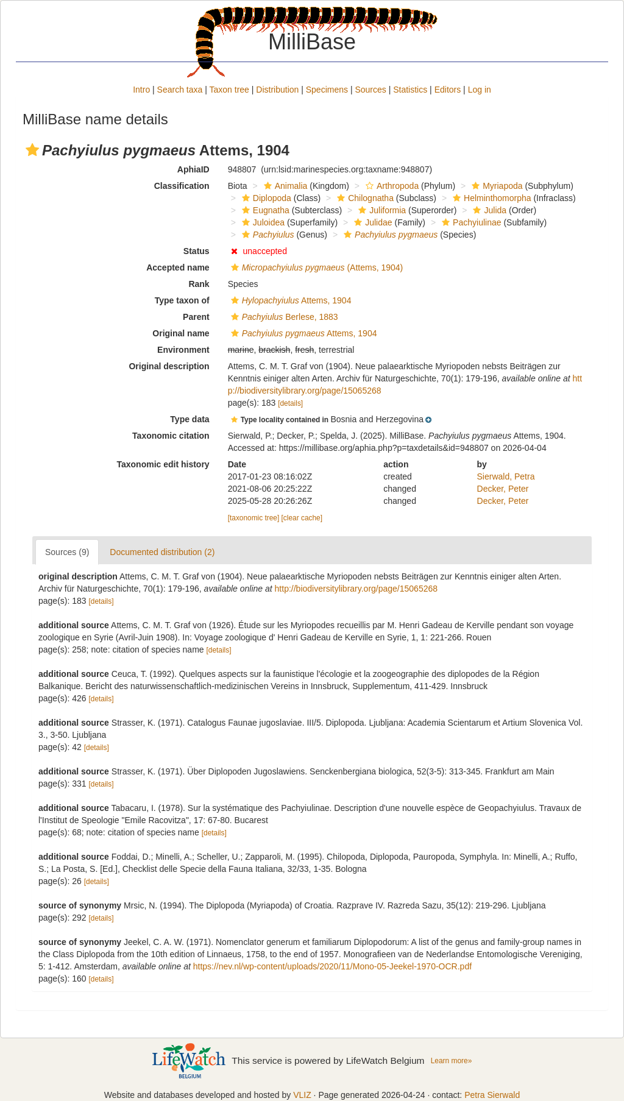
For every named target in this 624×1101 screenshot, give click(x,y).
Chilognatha (364, 198)
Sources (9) (67, 552)
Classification (182, 186)
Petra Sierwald (492, 1095)
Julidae (371, 222)
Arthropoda (391, 186)
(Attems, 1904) (315, 267)
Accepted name (177, 267)
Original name (180, 333)
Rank (198, 284)
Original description (169, 366)
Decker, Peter (503, 489)
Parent (196, 317)
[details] (290, 403)
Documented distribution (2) (162, 552)
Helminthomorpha (490, 198)
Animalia (284, 186)
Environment (183, 350)
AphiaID (193, 169)
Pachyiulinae (470, 222)
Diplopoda (265, 198)
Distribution (277, 89)
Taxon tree (229, 89)
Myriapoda (495, 186)
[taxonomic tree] (254, 518)
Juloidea (262, 222)
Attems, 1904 (290, 300)
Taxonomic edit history (162, 464)
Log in (479, 89)
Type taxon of (182, 300)
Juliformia (380, 210)
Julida (488, 210)
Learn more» (451, 1061)
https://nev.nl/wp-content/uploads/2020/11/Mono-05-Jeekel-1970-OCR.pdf (332, 966)
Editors (447, 89)
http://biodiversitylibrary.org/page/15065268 (356, 588)
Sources (370, 89)
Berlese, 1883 (283, 317)
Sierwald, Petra (506, 476)
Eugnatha (264, 210)
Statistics (410, 89)
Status (196, 251)
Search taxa (180, 89)
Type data (189, 419)
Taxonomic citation (171, 436)
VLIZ (302, 1095)
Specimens (327, 89)
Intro (141, 89)
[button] (32, 150)
